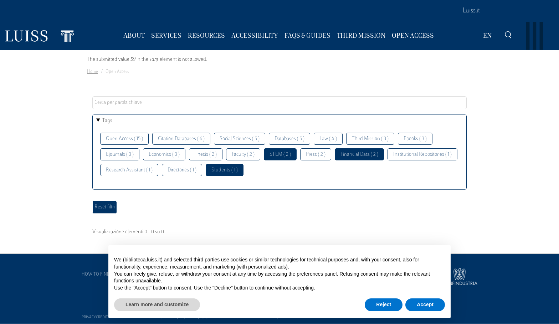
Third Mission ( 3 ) (370, 139)
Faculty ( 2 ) (243, 154)
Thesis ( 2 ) (206, 154)
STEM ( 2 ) (280, 154)
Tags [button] (107, 120)
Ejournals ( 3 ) (120, 154)
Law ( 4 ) (328, 139)
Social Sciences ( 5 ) (240, 139)
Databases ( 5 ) (289, 139)
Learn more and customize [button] (157, 304)
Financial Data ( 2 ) (359, 154)
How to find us (99, 274)
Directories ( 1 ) (182, 170)
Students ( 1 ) (224, 170)
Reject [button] (383, 304)
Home (92, 72)
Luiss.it (471, 11)
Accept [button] (425, 304)
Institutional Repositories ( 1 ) (422, 154)
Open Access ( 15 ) (124, 139)
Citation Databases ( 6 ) (181, 139)
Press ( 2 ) (315, 154)
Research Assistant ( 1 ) (129, 170)
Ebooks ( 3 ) (415, 139)
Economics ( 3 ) (164, 154)
